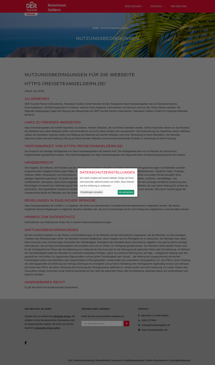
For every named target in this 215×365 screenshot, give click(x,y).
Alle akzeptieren (126, 192)
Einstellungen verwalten (92, 192)
